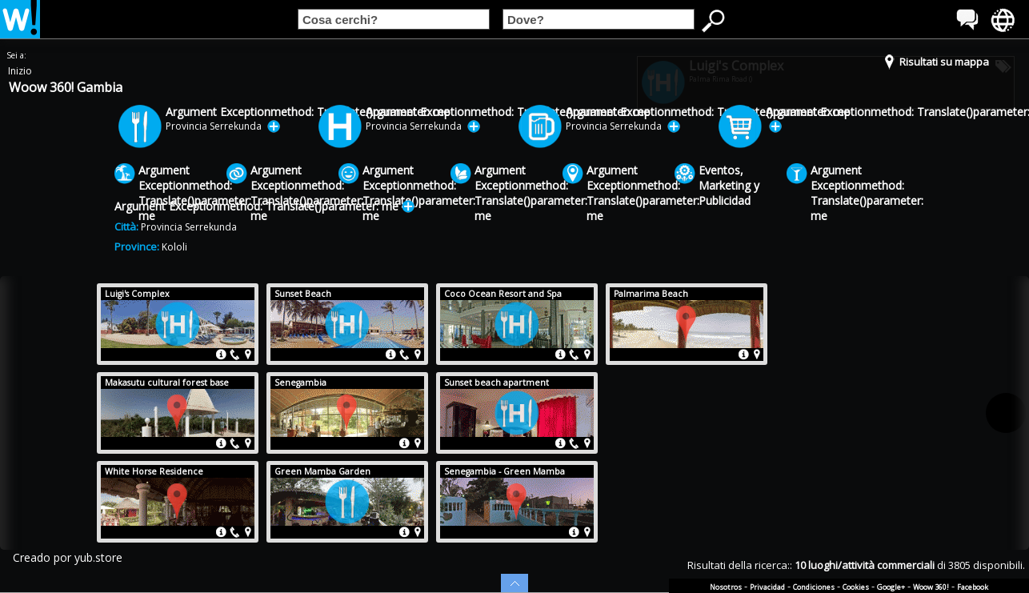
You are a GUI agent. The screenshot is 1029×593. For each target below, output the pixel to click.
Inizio (20, 71)
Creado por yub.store (67, 557)
